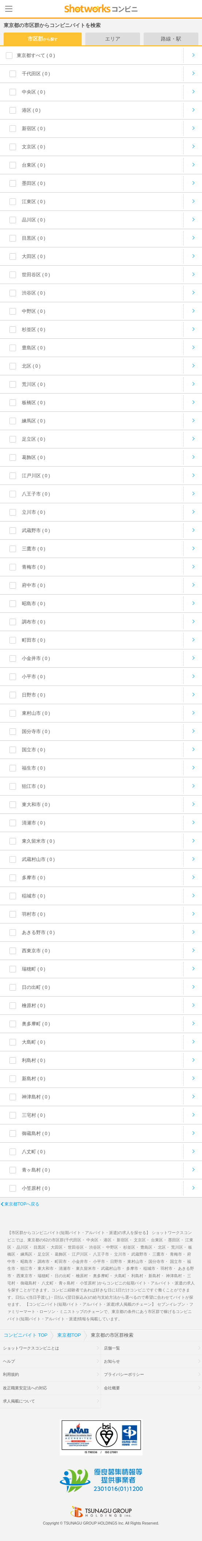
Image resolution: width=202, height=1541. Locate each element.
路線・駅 (171, 39)
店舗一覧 (112, 1348)
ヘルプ (9, 1361)
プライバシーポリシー (124, 1374)
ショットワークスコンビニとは (31, 1348)
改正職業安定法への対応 (25, 1388)
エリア (112, 39)
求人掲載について (19, 1401)
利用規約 (11, 1374)
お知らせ (112, 1361)
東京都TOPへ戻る (21, 1204)
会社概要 (112, 1388)
